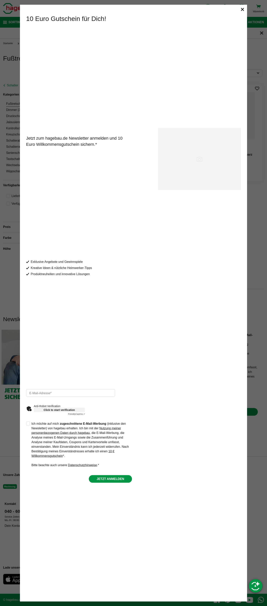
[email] (70, 393)
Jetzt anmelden (110, 479)
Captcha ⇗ (76, 414)
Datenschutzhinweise (82, 465)
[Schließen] (242, 9)
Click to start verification (59, 409)
